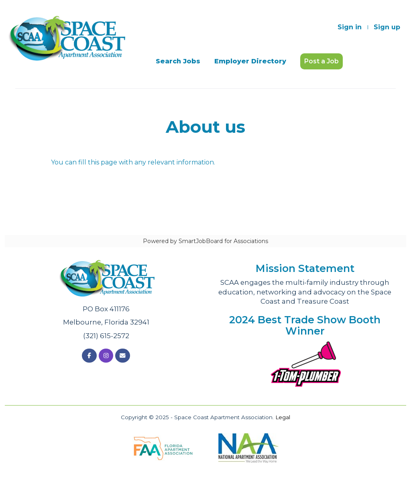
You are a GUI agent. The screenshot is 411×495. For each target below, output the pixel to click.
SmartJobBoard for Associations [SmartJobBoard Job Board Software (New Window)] (223, 241)
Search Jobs (178, 61)
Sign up (387, 27)
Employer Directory (250, 61)
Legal (282, 417)
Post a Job (321, 61)
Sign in (350, 27)
